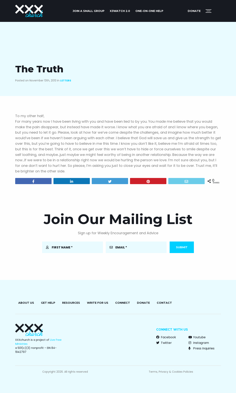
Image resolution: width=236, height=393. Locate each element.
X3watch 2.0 (120, 11)
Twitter (164, 342)
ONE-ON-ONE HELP (149, 11)
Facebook (166, 337)
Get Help (48, 302)
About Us (26, 302)
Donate (194, 11)
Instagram (198, 342)
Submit (182, 247)
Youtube (197, 337)
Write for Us (97, 302)
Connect (122, 302)
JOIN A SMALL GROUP (88, 11)
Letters (65, 80)
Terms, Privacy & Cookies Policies (171, 372)
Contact (164, 302)
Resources (71, 302)
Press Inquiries (201, 348)
